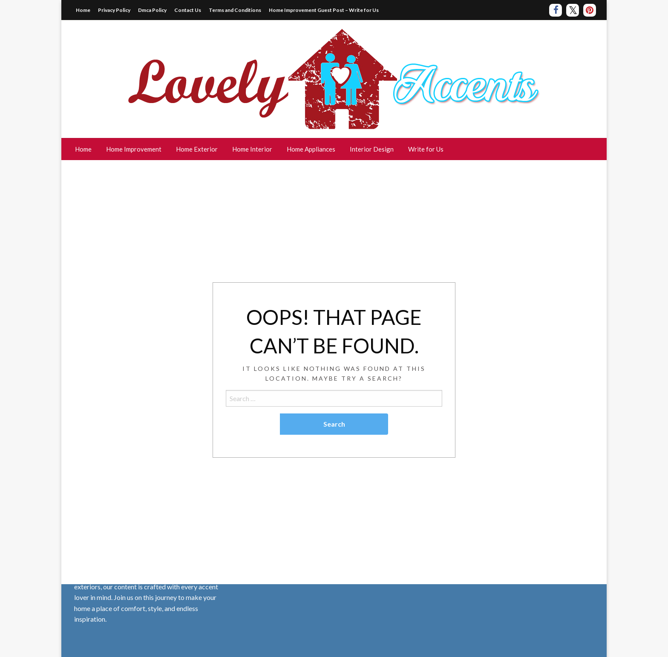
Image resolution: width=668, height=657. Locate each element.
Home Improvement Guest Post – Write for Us (324, 10)
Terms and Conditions (235, 10)
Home (83, 10)
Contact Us (187, 10)
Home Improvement (133, 149)
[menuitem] (83, 149)
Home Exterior (197, 149)
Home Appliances (311, 149)
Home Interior (252, 149)
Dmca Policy (152, 10)
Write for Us (425, 149)
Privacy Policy (114, 10)
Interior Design (372, 149)
